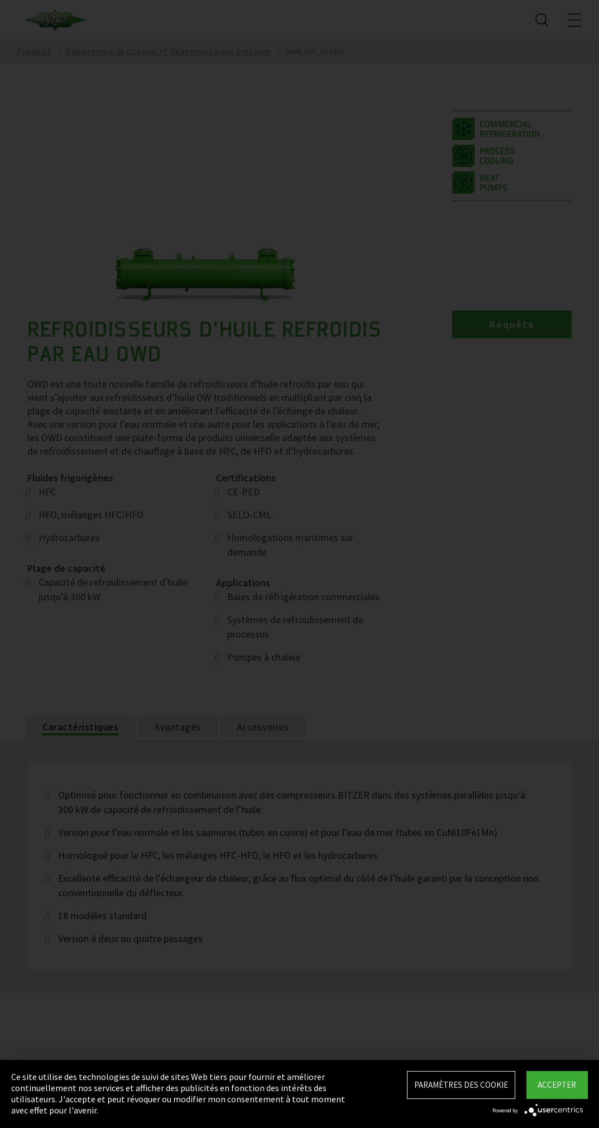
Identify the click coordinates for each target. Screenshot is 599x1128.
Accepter (557, 1084)
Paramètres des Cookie (461, 1084)
